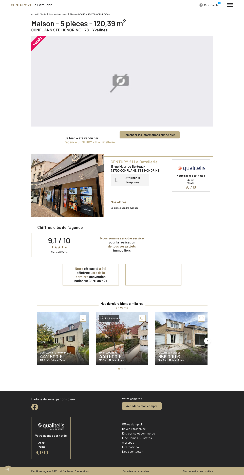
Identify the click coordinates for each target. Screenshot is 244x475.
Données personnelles (135, 471)
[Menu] (230, 4)
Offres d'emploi (132, 424)
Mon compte (209, 5)
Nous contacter (132, 451)
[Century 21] (31, 5)
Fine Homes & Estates (137, 438)
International (130, 447)
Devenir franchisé (134, 429)
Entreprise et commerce (138, 433)
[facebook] (34, 407)
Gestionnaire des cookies (198, 471)
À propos (128, 442)
